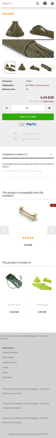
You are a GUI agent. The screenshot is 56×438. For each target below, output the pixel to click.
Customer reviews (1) (14, 154)
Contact (5, 372)
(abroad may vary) (42, 85)
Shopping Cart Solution (18, 434)
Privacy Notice (8, 357)
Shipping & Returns (10, 352)
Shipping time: (8, 85)
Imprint (5, 367)
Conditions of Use (9, 362)
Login (39, 171)
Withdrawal (7, 377)
